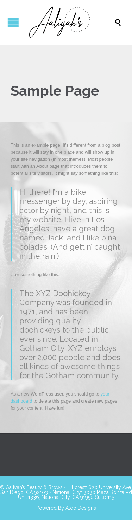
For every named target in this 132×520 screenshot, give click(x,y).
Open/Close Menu (13, 22)
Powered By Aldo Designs (66, 508)
